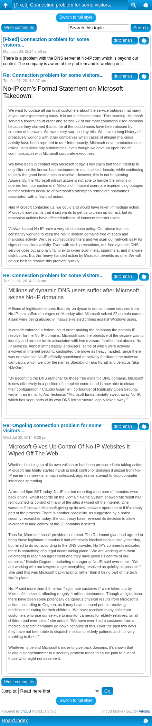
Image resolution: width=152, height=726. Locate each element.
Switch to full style (75, 17)
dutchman (125, 40)
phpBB (26, 711)
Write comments (19, 27)
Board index (15, 720)
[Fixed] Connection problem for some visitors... (64, 5)
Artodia (144, 711)
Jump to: (9, 691)
